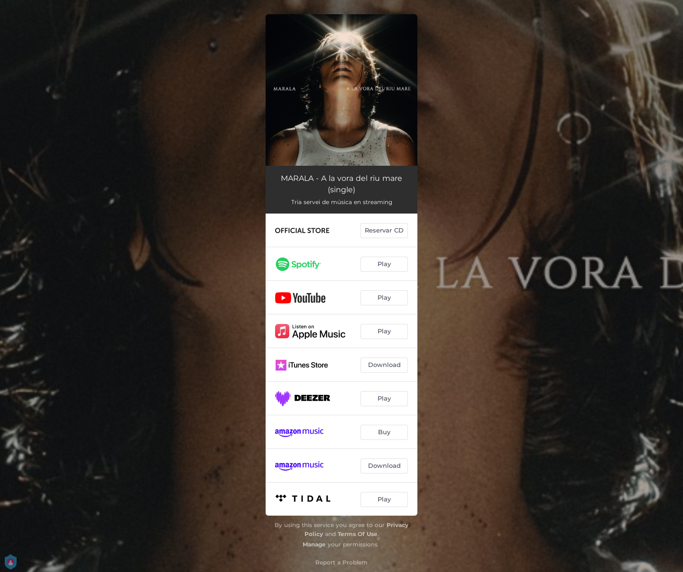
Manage (314, 544)
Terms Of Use (358, 533)
